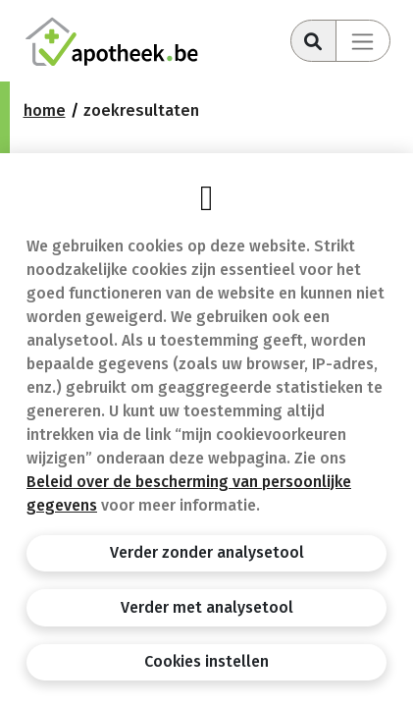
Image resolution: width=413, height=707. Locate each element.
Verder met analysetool (207, 607)
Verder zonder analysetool (207, 552)
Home (45, 110)
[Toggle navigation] (363, 41)
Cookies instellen (206, 661)
